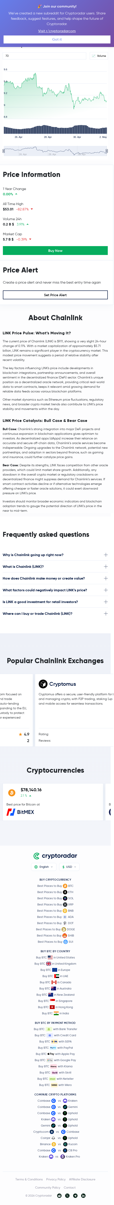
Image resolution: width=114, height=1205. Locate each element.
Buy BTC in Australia (55, 988)
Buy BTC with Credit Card (55, 1035)
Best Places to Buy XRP (55, 904)
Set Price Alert (55, 295)
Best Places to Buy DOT (55, 923)
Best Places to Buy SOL (55, 898)
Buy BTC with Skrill (55, 1072)
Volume (99, 56)
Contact (70, 1187)
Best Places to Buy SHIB (55, 935)
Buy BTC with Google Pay (55, 1060)
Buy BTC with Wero (55, 1085)
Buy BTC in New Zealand (55, 995)
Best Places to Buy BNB (55, 911)
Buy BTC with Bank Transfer (55, 1029)
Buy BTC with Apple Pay (55, 1054)
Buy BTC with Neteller (55, 1079)
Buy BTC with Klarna (55, 1066)
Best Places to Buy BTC (55, 886)
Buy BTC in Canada (55, 982)
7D (7, 55)
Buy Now (55, 250)
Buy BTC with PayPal (55, 1048)
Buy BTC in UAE (55, 976)
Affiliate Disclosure (82, 1179)
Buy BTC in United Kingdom (55, 964)
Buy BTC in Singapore (55, 1001)
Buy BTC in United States (55, 957)
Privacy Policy (56, 1179)
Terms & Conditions (29, 1179)
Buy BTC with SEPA (55, 1041)
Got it (57, 39)
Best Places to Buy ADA (55, 917)
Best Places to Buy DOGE (55, 929)
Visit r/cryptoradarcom (57, 31)
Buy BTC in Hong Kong (55, 1007)
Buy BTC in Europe (55, 970)
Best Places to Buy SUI (55, 942)
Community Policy (47, 1187)
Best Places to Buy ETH (55, 892)
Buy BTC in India (55, 1013)
